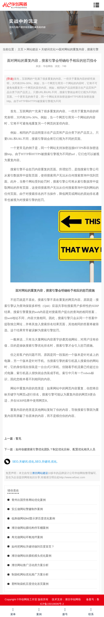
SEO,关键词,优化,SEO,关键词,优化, (34, 461)
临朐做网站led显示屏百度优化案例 (33, 518)
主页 (20, 49)
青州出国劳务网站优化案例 (29, 499)
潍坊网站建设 (40, 473)
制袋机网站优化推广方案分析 (30, 574)
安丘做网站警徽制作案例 (27, 509)
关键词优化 (48, 49)
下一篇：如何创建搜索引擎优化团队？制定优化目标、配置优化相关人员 (49, 449)
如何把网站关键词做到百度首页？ (33, 546)
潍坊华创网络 (73, 599)
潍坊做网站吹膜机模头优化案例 (31, 555)
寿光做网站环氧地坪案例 (27, 537)
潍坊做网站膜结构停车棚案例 (30, 527)
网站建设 (32, 49)
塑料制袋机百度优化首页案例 (30, 583)
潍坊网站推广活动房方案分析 (30, 565)
